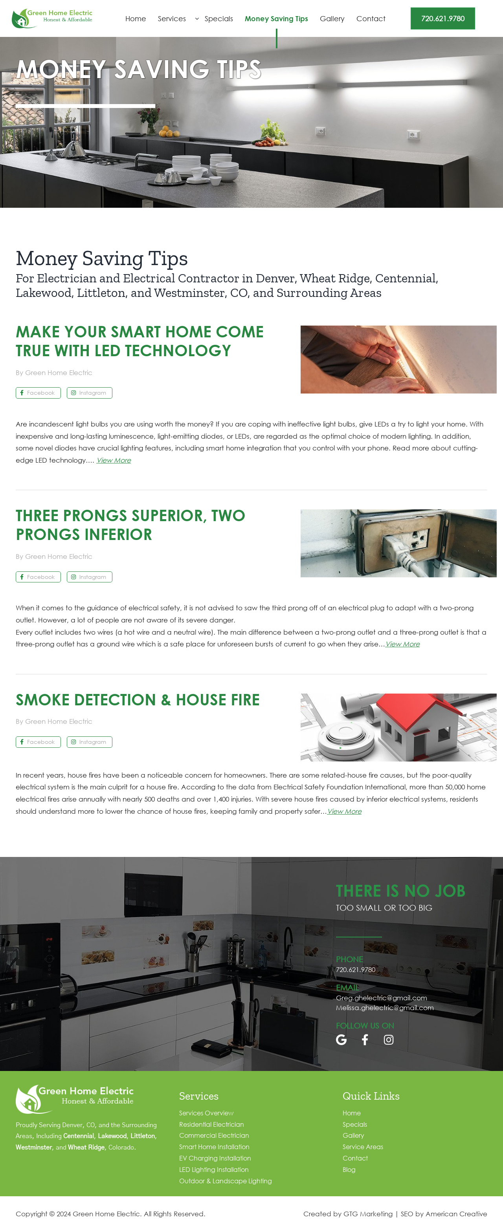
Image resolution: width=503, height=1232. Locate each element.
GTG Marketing (368, 1214)
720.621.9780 (442, 18)
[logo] (52, 11)
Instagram (88, 392)
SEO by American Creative (444, 1214)
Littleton (142, 1136)
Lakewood (112, 1136)
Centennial (78, 1136)
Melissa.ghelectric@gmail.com (385, 1007)
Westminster (34, 1147)
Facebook (37, 392)
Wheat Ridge (86, 1147)
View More (113, 460)
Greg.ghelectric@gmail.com (381, 998)
